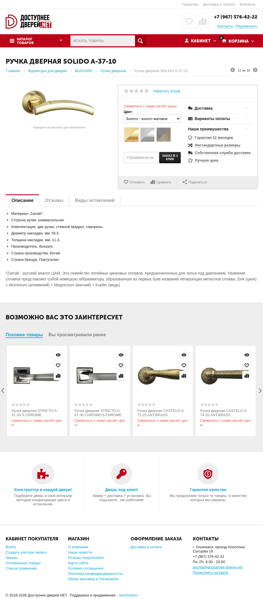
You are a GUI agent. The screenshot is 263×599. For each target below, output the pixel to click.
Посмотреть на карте (210, 572)
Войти (11, 547)
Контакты (247, 4)
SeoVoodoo (128, 595)
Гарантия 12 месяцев (214, 137)
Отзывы (54, 200)
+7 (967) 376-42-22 (235, 17)
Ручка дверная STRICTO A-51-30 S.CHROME (35, 413)
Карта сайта (78, 563)
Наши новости (80, 552)
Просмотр (58, 354)
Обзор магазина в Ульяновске (93, 579)
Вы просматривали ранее (77, 334)
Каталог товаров (25, 41)
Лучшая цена (206, 160)
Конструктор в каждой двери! (43, 489)
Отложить (137, 182)
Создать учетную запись (26, 552)
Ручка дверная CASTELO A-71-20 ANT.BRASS (161, 413)
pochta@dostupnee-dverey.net (218, 567)
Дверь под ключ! (121, 489)
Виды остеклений (95, 200)
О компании (78, 547)
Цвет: (128, 112)
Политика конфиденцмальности (95, 574)
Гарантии (190, 4)
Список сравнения (21, 568)
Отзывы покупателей (86, 558)
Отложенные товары (23, 563)
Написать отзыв (166, 91)
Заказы (12, 558)
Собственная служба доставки (222, 153)
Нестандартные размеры (217, 145)
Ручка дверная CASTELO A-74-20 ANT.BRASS (224, 413)
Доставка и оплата (218, 4)
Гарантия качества (208, 489)
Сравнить (163, 182)
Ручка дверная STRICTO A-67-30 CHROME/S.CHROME (98, 413)
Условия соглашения (85, 568)
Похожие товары (24, 334)
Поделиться (194, 182)
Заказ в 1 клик (170, 157)
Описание (22, 200)
